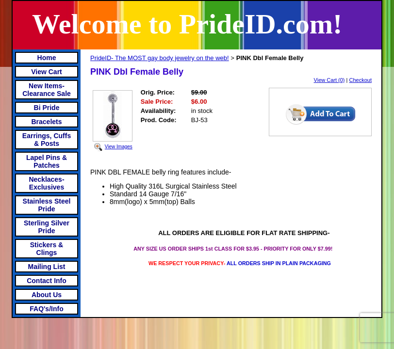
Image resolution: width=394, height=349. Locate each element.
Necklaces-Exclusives (46, 183)
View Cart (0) (329, 80)
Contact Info (46, 281)
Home (46, 58)
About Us (47, 295)
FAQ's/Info (46, 309)
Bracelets (46, 122)
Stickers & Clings (46, 248)
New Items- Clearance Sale (46, 89)
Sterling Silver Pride (46, 227)
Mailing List (47, 266)
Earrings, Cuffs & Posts (46, 139)
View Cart (46, 72)
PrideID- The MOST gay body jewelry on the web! (159, 58)
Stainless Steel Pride (47, 205)
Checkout (360, 80)
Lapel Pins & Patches (46, 161)
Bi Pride (47, 107)
